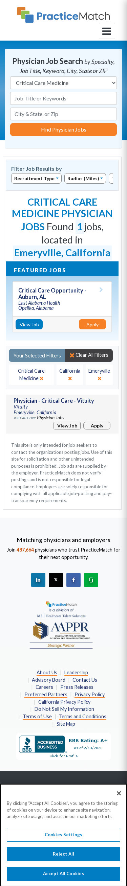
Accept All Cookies (63, 877)
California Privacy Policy (64, 702)
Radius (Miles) (83, 178)
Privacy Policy (90, 694)
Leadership (76, 672)
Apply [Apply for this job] (92, 324)
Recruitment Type (34, 178)
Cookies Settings (63, 838)
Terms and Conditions (82, 716)
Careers (44, 687)
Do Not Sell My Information (64, 709)
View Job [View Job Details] (29, 324)
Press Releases (76, 687)
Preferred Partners (45, 694)
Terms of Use (37, 716)
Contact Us (84, 680)
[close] (31, 374)
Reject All (63, 857)
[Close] (118, 796)
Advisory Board (48, 680)
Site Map (66, 724)
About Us (47, 672)
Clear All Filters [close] (88, 355)
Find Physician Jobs (63, 129)
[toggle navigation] (107, 31)
